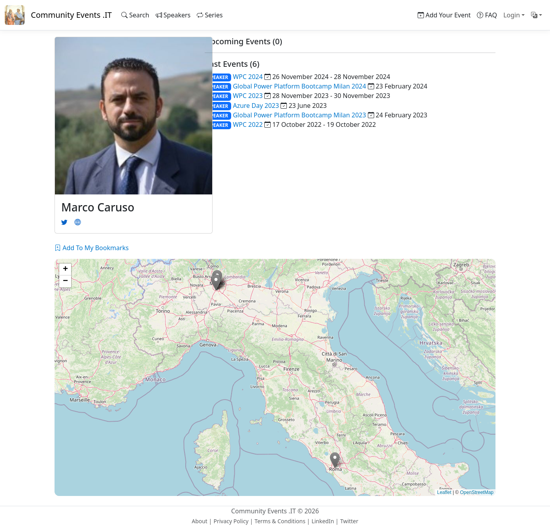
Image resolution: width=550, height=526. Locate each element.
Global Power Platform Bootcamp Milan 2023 (299, 115)
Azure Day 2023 (256, 105)
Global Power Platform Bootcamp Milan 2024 (299, 86)
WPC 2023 (247, 95)
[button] (536, 15)
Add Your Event (444, 15)
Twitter (349, 521)
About (199, 521)
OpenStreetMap (476, 492)
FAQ (487, 15)
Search (135, 15)
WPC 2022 (247, 124)
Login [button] (511, 15)
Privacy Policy (230, 521)
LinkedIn (322, 521)
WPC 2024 (247, 76)
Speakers (173, 15)
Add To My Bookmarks (92, 247)
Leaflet (444, 492)
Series (209, 15)
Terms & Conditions (279, 521)
